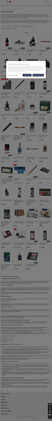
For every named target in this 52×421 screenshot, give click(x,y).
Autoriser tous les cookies (38, 75)
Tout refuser (27, 75)
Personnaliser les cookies (13, 75)
